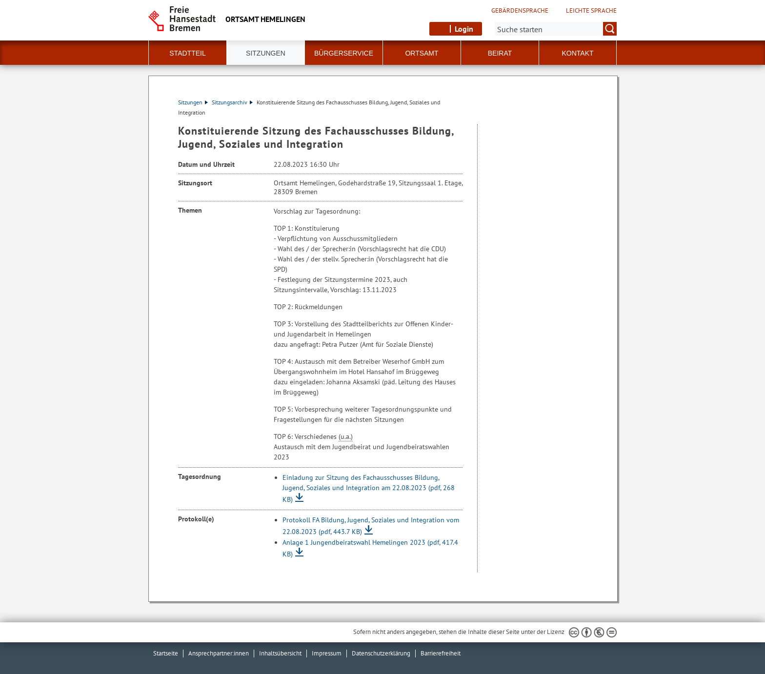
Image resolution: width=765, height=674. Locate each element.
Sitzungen (193, 102)
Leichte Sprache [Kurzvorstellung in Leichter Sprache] (591, 11)
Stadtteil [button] (187, 53)
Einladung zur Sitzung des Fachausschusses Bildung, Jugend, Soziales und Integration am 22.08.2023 (368, 488)
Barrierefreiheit (441, 653)
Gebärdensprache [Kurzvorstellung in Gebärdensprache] (519, 11)
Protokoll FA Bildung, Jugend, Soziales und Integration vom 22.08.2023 (370, 525)
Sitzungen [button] (265, 53)
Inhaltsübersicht (280, 653)
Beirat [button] (500, 53)
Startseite (165, 653)
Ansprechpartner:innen (218, 653)
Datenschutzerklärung (381, 653)
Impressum (327, 653)
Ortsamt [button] (421, 53)
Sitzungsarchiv (232, 102)
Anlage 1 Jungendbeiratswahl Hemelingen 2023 (370, 548)
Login (464, 29)
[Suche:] (556, 29)
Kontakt (577, 53)
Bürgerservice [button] (343, 53)
